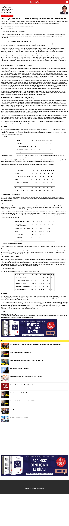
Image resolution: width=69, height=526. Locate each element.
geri (2, 2)
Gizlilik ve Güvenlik (40, 484)
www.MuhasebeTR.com (11, 314)
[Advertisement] (34, 439)
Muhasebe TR (28, 488)
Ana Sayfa (27, 484)
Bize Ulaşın (32, 484)
